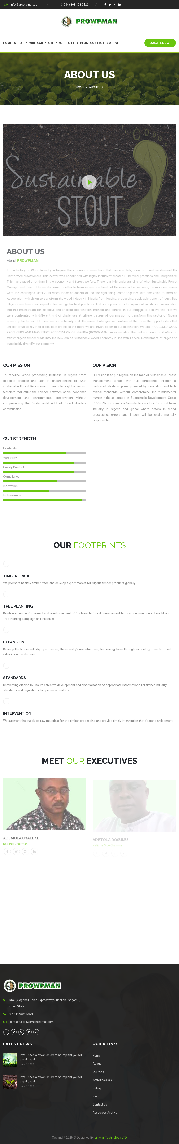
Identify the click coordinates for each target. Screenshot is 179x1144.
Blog (84, 43)
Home (7, 43)
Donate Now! (160, 42)
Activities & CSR (103, 1080)
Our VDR (98, 1071)
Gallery (72, 43)
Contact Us (100, 1104)
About (19, 43)
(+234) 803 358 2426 (74, 4)
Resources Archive (105, 1112)
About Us (96, 87)
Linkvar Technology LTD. (111, 1137)
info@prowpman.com (25, 4)
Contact (97, 43)
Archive (112, 43)
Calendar (56, 43)
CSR (40, 43)
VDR (32, 43)
